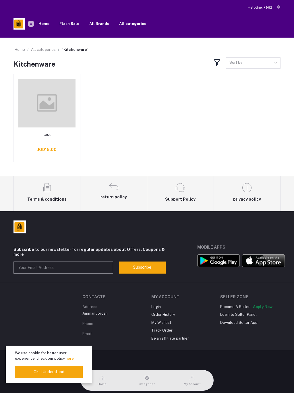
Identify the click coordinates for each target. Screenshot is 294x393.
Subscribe (142, 267)
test (47, 134)
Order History (163, 314)
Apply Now (262, 307)
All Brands (99, 24)
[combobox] (253, 63)
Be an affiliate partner (170, 338)
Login (156, 307)
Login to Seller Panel (238, 314)
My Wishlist (161, 322)
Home (43, 24)
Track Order (162, 330)
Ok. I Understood (49, 371)
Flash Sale (69, 24)
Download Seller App (239, 322)
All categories (132, 24)
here (70, 358)
